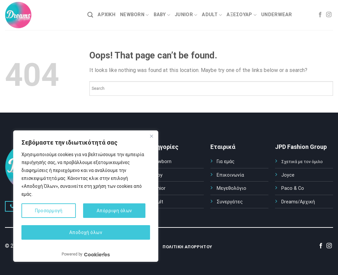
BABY (162, 15)
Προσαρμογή (49, 210)
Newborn (161, 161)
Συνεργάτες (230, 202)
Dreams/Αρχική (298, 202)
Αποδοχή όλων (85, 232)
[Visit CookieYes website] (97, 254)
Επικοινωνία (230, 175)
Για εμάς (225, 161)
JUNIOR (186, 15)
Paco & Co (292, 188)
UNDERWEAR (276, 14)
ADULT (212, 15)
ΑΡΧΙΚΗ (106, 14)
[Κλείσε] (151, 136)
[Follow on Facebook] (320, 15)
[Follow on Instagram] (328, 15)
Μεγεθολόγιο (231, 188)
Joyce (287, 175)
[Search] (90, 15)
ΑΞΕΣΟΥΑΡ (242, 15)
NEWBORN (134, 15)
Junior (159, 188)
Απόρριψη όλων (114, 210)
